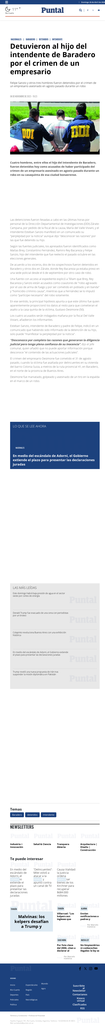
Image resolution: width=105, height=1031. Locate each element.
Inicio (12, 985)
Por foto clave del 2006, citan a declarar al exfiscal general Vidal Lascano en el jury (66, 952)
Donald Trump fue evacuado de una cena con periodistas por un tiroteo (40, 614)
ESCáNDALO (15, 879)
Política (13, 1004)
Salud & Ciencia (42, 844)
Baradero (17, 814)
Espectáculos (32, 985)
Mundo (44, 983)
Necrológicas (31, 999)
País (27, 994)
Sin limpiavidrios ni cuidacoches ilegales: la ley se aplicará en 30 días (90, 951)
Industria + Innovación (16, 846)
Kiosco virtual (81, 999)
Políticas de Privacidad (37, 1016)
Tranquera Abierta (63, 846)
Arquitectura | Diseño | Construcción (88, 847)
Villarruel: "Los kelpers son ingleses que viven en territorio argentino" (65, 920)
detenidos (32, 814)
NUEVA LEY (85, 940)
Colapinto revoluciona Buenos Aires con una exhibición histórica (39, 634)
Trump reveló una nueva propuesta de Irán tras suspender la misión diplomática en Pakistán (35, 673)
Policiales (14, 999)
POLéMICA (37, 879)
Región (29, 990)
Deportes (14, 994)
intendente (48, 814)
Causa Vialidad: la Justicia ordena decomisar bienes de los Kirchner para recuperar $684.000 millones (66, 882)
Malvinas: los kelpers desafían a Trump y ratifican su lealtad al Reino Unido (31, 929)
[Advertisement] (77, 196)
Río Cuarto (15, 990)
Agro (43, 988)
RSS (82, 1008)
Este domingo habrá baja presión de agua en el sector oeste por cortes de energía (39, 594)
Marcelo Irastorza (92, 926)
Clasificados (80, 1004)
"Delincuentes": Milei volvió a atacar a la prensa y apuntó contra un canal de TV (42, 878)
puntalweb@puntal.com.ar (23, 1023)
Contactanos (80, 994)
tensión (14, 909)
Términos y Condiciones (18, 1016)
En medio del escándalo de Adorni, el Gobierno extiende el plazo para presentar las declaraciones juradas (54, 459)
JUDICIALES (61, 879)
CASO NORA (62, 940)
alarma (84, 908)
